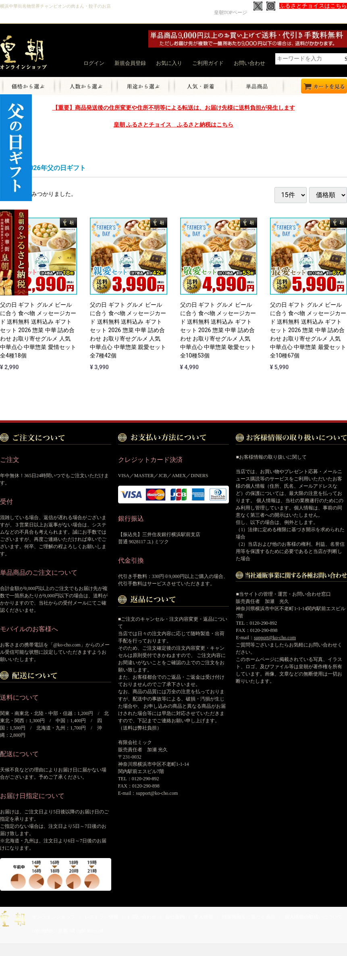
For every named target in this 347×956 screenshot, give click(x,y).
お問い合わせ (249, 63)
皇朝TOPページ (230, 12)
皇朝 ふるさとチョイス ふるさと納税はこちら (173, 124)
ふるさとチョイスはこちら (313, 6)
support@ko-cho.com (275, 637)
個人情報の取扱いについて (314, 917)
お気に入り (169, 63)
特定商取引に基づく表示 (248, 917)
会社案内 (175, 917)
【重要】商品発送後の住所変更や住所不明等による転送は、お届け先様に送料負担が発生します (173, 107)
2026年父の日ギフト (56, 168)
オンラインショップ (53, 917)
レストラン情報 (101, 917)
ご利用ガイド (208, 63)
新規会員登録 (130, 63)
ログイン (93, 63)
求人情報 (203, 917)
